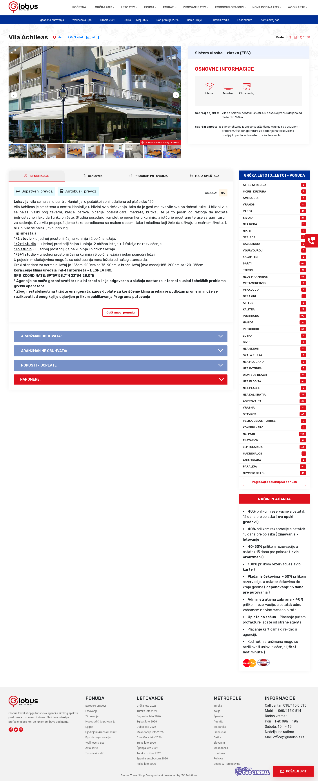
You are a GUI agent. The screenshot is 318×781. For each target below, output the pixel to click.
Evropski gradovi (95, 705)
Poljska (218, 758)
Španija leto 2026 (147, 748)
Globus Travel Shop (133, 775)
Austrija (218, 721)
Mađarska (220, 726)
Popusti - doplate (39, 365)
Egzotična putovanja (51, 20)
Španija (218, 716)
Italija (217, 711)
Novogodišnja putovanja (100, 721)
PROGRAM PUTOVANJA (148, 176)
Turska (218, 705)
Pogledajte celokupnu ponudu (274, 482)
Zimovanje (91, 716)
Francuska (220, 732)
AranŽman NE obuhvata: (44, 351)
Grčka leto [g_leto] (84, 37)
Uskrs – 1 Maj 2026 (136, 20)
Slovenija (219, 742)
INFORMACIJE (36, 176)
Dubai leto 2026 (146, 726)
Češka (217, 737)
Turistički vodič (219, 20)
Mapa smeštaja (204, 176)
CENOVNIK (92, 176)
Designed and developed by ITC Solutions (171, 775)
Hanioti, (64, 37)
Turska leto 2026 (147, 711)
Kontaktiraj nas (270, 20)
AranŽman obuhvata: (41, 336)
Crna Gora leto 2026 (149, 737)
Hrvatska (219, 753)
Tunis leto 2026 (146, 742)
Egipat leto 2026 (147, 721)
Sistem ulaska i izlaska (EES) (223, 53)
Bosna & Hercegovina (227, 763)
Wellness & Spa (81, 20)
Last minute (244, 20)
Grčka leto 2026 (146, 705)
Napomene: (30, 379)
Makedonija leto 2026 (150, 732)
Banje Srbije (194, 20)
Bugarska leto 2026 (149, 716)
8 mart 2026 (107, 20)
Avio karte (91, 748)
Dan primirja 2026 (167, 20)
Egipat (89, 726)
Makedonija (221, 748)
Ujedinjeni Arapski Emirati (101, 732)
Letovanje (91, 711)
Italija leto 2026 (146, 763)
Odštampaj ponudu (120, 312)
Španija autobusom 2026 (152, 758)
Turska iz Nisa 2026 (149, 753)
